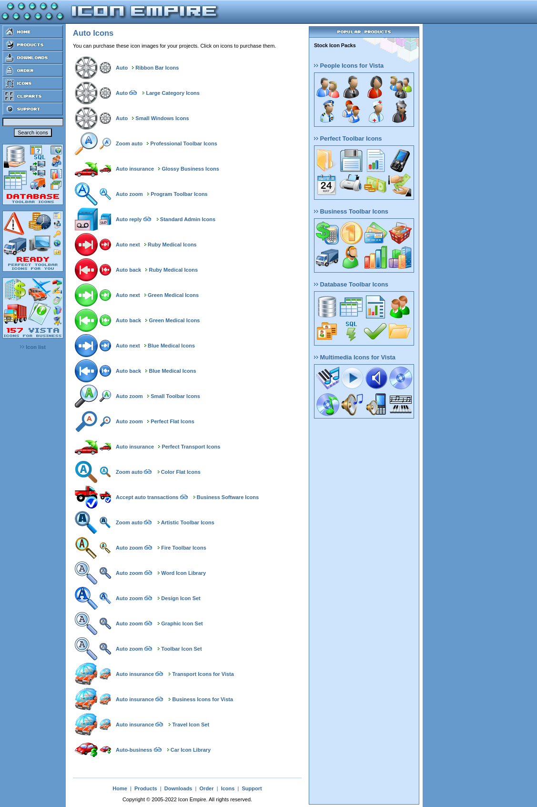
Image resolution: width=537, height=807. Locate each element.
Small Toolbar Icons (175, 396)
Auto (122, 68)
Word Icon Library (183, 573)
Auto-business (134, 750)
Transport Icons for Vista (203, 674)
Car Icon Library (191, 750)
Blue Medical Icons (171, 345)
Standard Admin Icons (187, 219)
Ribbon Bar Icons (157, 68)
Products (145, 788)
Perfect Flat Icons (172, 421)
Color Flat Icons (181, 472)
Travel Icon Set (191, 724)
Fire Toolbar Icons (183, 548)
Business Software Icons (228, 497)
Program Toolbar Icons (179, 194)
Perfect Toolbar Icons (348, 138)
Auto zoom (129, 194)
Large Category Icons (172, 93)
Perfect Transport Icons (191, 446)
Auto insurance (135, 169)
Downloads (178, 788)
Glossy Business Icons (190, 169)
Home (119, 788)
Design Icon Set (181, 598)
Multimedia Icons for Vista (354, 357)
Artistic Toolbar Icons (187, 522)
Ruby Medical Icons (172, 244)
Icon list (33, 347)
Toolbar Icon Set (181, 649)
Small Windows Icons (162, 118)
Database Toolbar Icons (351, 284)
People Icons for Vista (349, 65)
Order (207, 788)
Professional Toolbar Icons (184, 143)
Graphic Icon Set (182, 623)
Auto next (128, 244)
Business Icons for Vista (202, 699)
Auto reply (129, 219)
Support (252, 788)
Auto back (128, 270)
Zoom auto (129, 143)
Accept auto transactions (147, 497)
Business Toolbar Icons (351, 211)
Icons (228, 788)
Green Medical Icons (173, 295)
